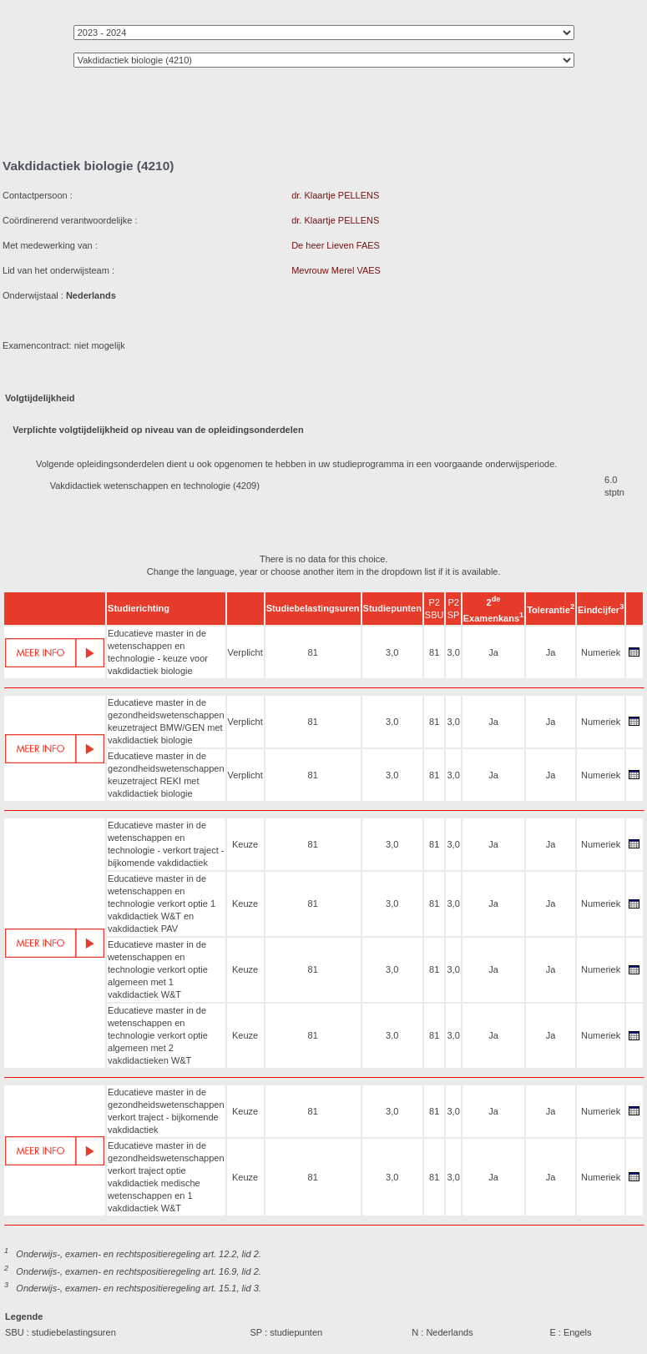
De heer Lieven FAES (335, 245)
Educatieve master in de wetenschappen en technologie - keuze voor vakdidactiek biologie (158, 652)
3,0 (392, 652)
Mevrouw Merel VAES (336, 270)
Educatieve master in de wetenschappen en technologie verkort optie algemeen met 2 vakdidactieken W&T (158, 1035)
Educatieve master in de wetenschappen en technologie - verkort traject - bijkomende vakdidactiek (166, 844)
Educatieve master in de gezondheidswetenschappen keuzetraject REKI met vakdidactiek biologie (166, 774)
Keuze (245, 844)
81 (313, 652)
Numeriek (600, 652)
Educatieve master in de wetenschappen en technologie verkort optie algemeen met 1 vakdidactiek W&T (158, 969)
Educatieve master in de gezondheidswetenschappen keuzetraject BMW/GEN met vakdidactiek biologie (166, 721)
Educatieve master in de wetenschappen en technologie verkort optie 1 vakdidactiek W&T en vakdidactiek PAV (161, 903)
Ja (493, 652)
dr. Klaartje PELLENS (335, 195)
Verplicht (245, 652)
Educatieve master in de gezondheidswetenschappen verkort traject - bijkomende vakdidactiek (166, 1111)
